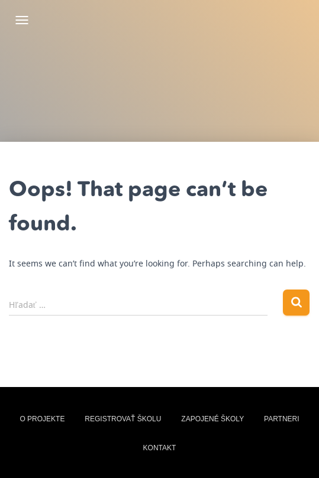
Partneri (281, 419)
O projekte (42, 419)
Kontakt (159, 448)
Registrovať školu (123, 419)
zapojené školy (212, 419)
